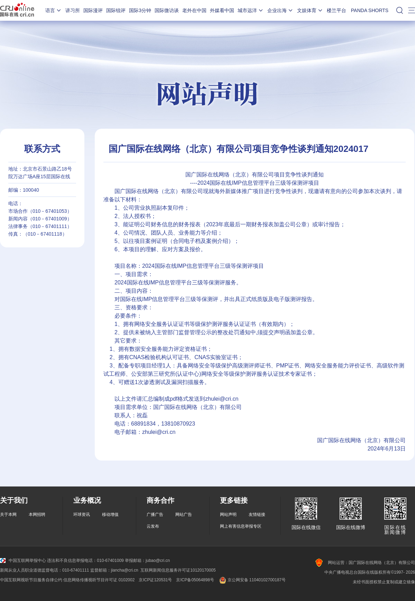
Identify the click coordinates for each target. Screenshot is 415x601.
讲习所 (72, 10)
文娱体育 (310, 10)
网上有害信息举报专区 (240, 526)
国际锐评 (116, 10)
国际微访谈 (167, 10)
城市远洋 (251, 10)
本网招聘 (37, 514)
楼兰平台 (336, 10)
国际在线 (17, 10)
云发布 (153, 526)
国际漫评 (93, 10)
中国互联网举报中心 (23, 560)
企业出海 (280, 10)
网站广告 (183, 514)
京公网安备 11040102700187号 (252, 579)
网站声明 (228, 514)
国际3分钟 (140, 10)
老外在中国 (194, 10)
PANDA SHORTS (369, 10)
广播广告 (155, 514)
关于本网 (8, 514)
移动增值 (110, 514)
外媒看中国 (222, 10)
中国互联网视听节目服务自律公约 (31, 579)
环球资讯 (81, 514)
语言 (53, 10)
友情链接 (257, 514)
